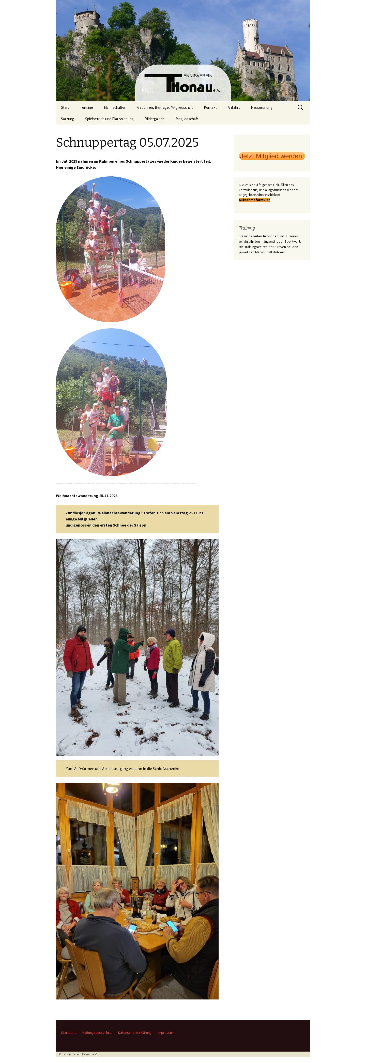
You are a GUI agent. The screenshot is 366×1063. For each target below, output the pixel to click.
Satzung (67, 118)
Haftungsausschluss (97, 1032)
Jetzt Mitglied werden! (272, 156)
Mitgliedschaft (187, 118)
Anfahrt (234, 107)
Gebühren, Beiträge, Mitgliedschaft (165, 107)
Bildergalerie (155, 118)
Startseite (69, 1032)
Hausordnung (261, 107)
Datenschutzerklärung (135, 1032)
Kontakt (210, 107)
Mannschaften (115, 107)
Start (65, 107)
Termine (86, 107)
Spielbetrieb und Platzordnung (109, 118)
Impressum (166, 1032)
